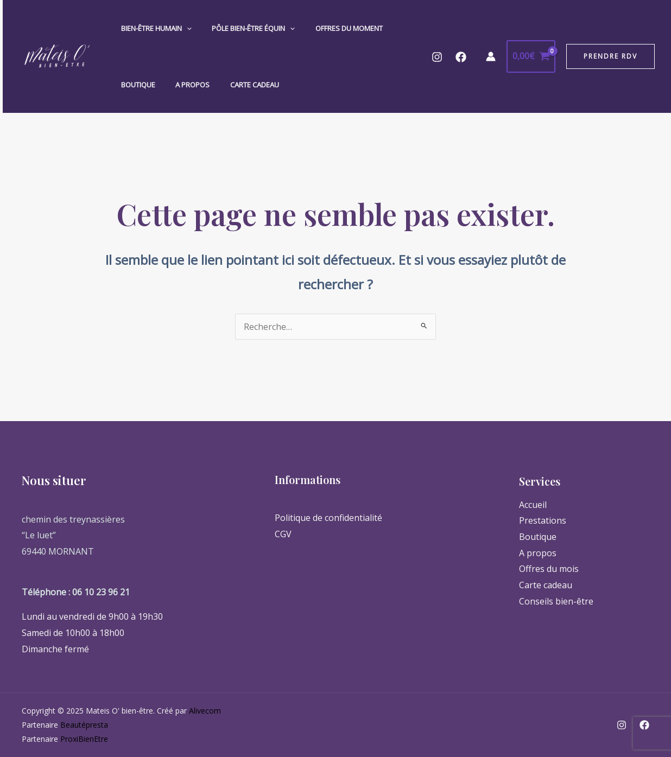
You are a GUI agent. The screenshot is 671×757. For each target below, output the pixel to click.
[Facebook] (460, 57)
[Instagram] (437, 57)
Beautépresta (84, 725)
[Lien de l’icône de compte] (491, 56)
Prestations (542, 520)
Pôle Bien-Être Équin (244, 28)
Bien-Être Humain (153, 28)
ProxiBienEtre (84, 739)
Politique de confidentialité (328, 518)
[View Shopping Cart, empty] (531, 56)
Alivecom (205, 710)
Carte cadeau (238, 85)
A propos (183, 85)
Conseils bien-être (556, 601)
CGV (283, 534)
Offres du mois (549, 569)
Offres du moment (333, 28)
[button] (610, 56)
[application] (183, 28)
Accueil (533, 505)
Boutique (135, 85)
